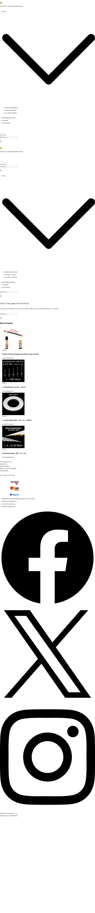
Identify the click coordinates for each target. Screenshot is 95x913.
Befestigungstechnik (8, 118)
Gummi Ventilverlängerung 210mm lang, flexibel (20, 354)
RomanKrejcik (13, 815)
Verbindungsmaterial (11, 107)
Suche (2, 137)
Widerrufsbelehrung (8, 506)
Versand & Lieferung (8, 504)
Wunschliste (6, 123)
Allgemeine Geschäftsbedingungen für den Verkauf (18, 498)
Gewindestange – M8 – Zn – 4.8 (14, 453)
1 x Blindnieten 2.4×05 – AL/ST (14, 387)
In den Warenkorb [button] (8, 358)
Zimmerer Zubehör (10, 110)
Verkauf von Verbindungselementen (11, 6)
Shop (4, 11)
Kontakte (5, 120)
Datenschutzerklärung (9, 501)
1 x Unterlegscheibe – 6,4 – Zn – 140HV (17, 420)
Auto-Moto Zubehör (10, 113)
